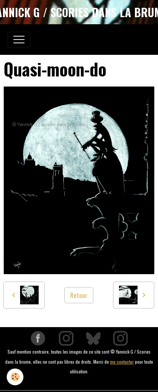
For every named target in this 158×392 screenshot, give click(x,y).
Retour (78, 295)
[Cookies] (15, 377)
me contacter (122, 361)
